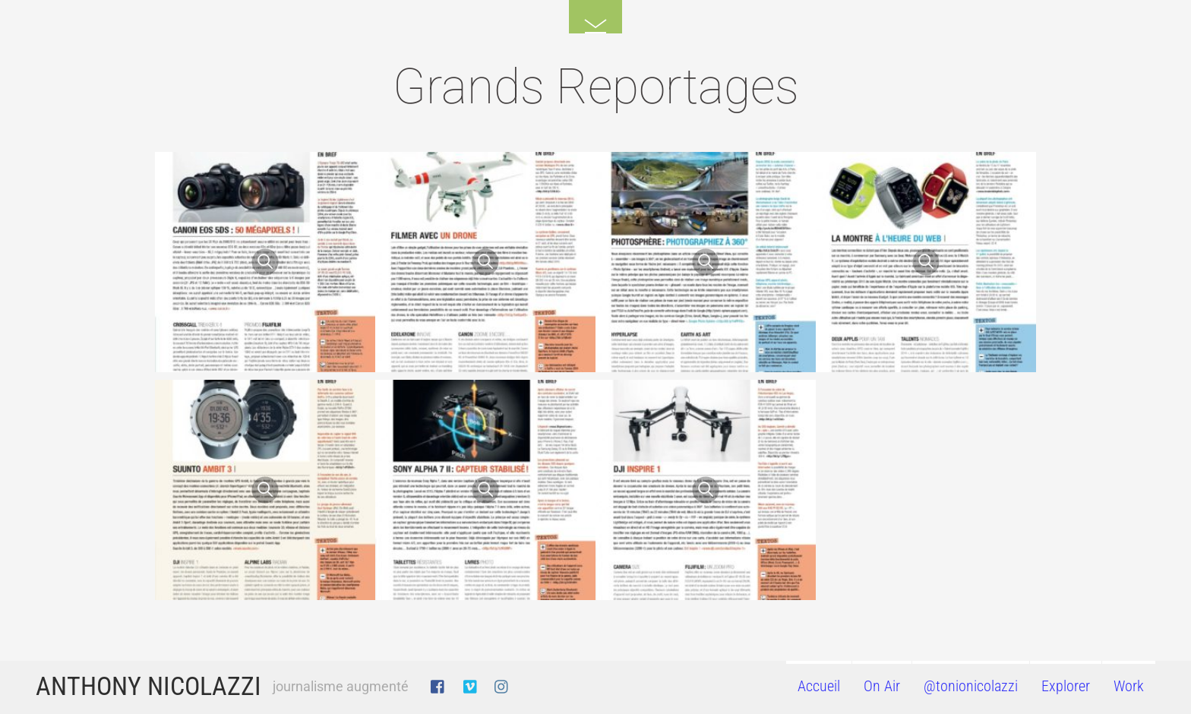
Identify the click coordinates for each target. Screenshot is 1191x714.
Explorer (1065, 686)
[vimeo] (471, 684)
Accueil (819, 686)
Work (1129, 686)
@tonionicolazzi (971, 686)
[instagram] (502, 684)
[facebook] (438, 684)
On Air (882, 686)
